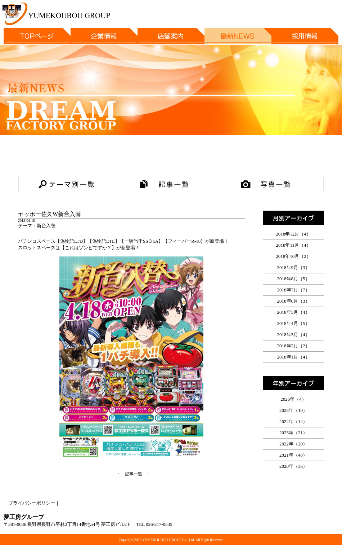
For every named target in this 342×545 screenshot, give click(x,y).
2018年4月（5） (293, 323)
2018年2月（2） (293, 345)
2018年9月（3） (293, 267)
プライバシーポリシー (31, 503)
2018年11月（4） (293, 245)
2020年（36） (293, 466)
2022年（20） (293, 444)
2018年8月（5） (293, 278)
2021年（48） (293, 455)
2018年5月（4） (293, 312)
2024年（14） (293, 421)
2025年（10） (293, 410)
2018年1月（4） (293, 357)
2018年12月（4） (293, 234)
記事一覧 (133, 473)
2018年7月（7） (293, 290)
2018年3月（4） (293, 334)
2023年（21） (293, 432)
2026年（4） (293, 399)
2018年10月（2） (293, 256)
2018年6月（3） (293, 301)
